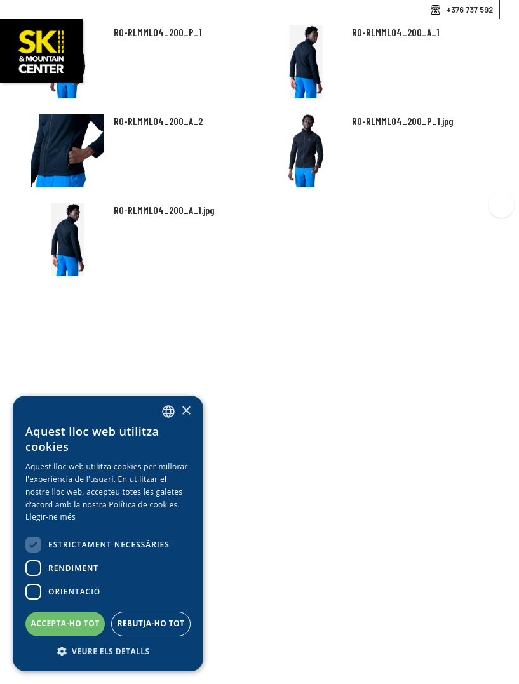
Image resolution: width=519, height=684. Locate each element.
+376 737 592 (470, 9)
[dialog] (108, 533)
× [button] (186, 411)
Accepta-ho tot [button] (65, 623)
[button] (108, 652)
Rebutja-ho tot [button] (151, 623)
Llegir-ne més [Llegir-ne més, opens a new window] (50, 516)
